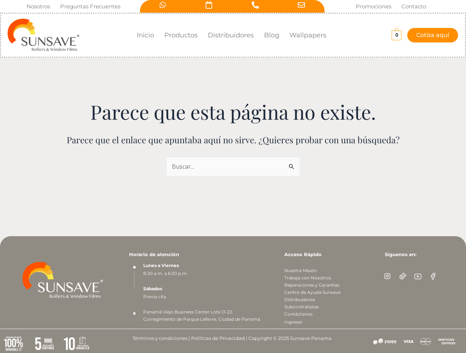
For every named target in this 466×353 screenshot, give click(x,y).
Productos (181, 35)
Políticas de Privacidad (217, 338)
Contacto (413, 6)
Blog (271, 35)
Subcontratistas (301, 306)
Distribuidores (231, 35)
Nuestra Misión (300, 270)
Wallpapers (307, 35)
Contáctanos (298, 314)
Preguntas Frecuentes (90, 6)
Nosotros (38, 6)
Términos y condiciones (159, 338)
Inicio (145, 35)
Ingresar (293, 322)
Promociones (373, 6)
